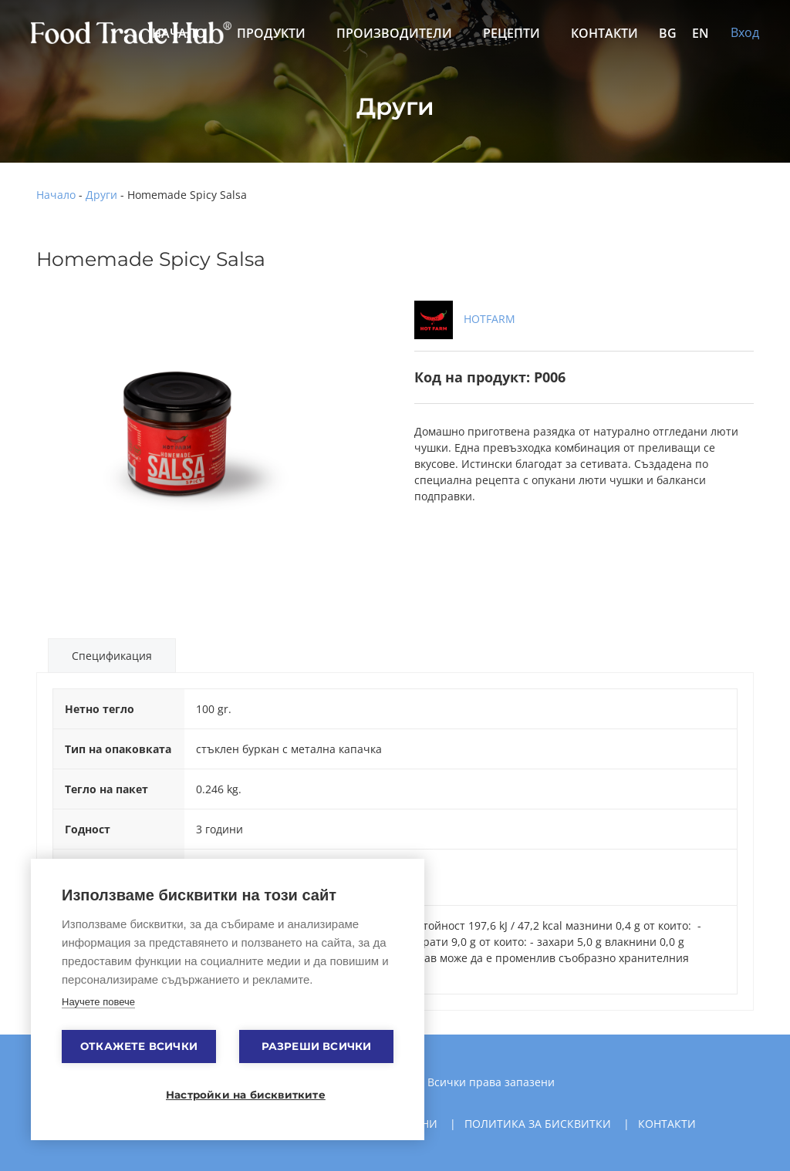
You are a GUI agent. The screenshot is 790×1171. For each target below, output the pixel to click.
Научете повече (98, 1002)
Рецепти (511, 33)
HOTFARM (464, 318)
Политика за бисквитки (537, 1123)
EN (700, 33)
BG (668, 33)
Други (101, 194)
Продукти (271, 33)
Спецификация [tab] (112, 655)
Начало (56, 194)
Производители (394, 33)
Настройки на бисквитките (235, 1095)
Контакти (604, 33)
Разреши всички (317, 1046)
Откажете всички (139, 1046)
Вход (745, 32)
